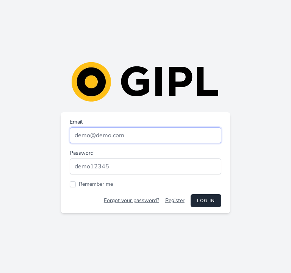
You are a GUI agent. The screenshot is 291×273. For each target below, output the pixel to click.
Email (76, 122)
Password (82, 153)
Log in (206, 201)
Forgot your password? (131, 200)
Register (175, 200)
